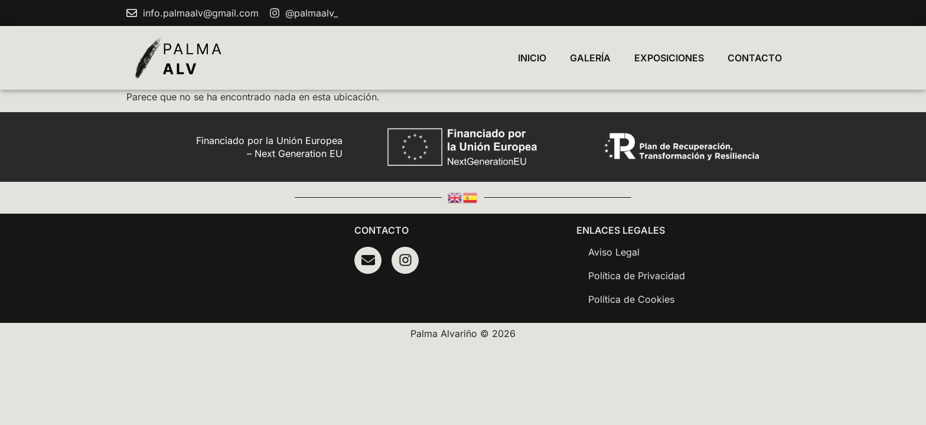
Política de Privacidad (636, 276)
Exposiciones (669, 58)
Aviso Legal (614, 252)
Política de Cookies (631, 299)
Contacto (755, 58)
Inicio (532, 58)
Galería (590, 58)
